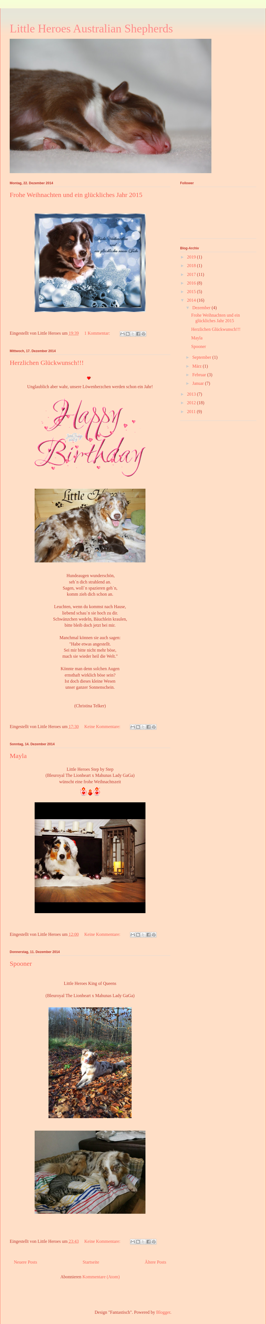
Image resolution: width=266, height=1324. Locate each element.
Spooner (21, 963)
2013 (192, 394)
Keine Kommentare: (102, 726)
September (202, 357)
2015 (192, 291)
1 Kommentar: (97, 333)
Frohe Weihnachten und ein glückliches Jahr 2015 (76, 194)
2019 (192, 257)
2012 (192, 402)
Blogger (163, 1312)
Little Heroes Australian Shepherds (91, 28)
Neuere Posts (25, 1262)
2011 (192, 411)
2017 (192, 274)
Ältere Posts (155, 1262)
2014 (192, 300)
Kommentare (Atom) (101, 1276)
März (197, 366)
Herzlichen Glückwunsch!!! (47, 362)
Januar (198, 383)
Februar (199, 374)
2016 (192, 283)
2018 (192, 265)
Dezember (202, 307)
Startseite (91, 1262)
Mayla (18, 755)
